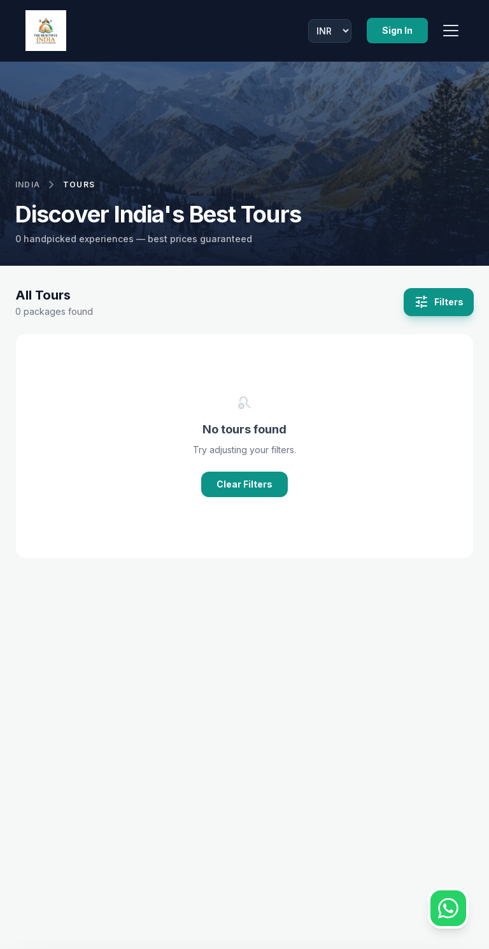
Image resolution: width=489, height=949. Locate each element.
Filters (439, 302)
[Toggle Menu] (451, 30)
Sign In (397, 30)
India (27, 184)
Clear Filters (244, 484)
